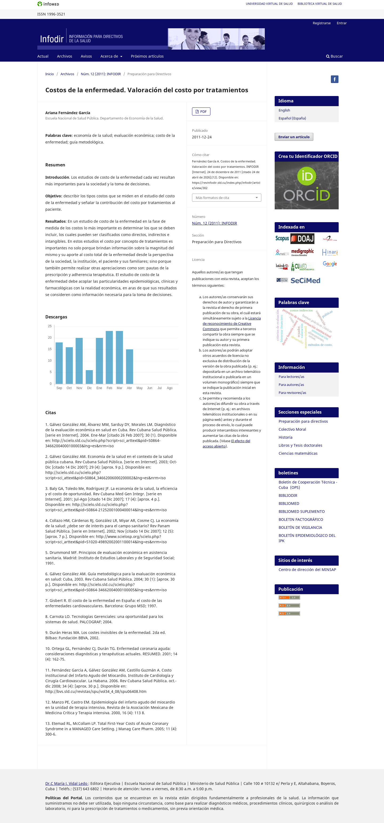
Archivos (64, 56)
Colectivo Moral (292, 429)
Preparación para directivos (303, 421)
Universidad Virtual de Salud (269, 4)
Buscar (334, 56)
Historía (286, 437)
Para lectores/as (291, 376)
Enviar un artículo (294, 136)
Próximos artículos (147, 56)
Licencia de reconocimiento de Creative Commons (232, 323)
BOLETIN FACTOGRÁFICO (301, 519)
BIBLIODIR (288, 495)
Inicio (49, 73)
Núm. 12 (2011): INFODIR (101, 73)
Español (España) (292, 118)
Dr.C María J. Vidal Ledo (66, 783)
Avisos (86, 56)
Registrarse (322, 23)
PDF (203, 111)
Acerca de (110, 56)
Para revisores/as (292, 392)
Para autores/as (291, 384)
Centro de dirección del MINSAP (307, 569)
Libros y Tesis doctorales (300, 445)
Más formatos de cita (212, 197)
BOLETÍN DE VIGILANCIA (300, 527)
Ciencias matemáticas (298, 453)
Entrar (342, 23)
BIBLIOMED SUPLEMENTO (302, 511)
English (284, 110)
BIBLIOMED (289, 503)
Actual (43, 56)
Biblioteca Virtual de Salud (320, 4)
